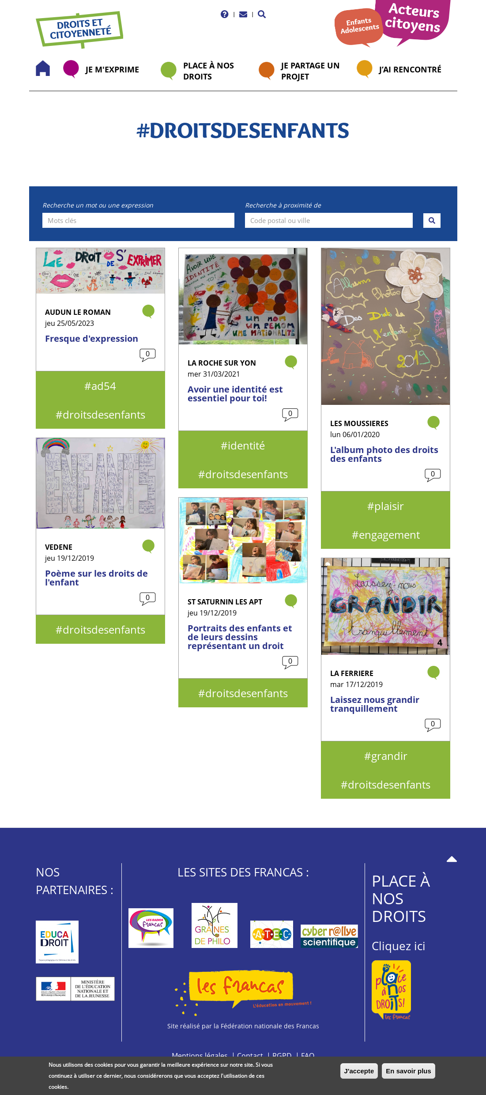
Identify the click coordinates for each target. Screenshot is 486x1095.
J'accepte (359, 1073)
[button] (262, 14)
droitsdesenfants (104, 414)
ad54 (103, 385)
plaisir (389, 505)
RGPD (282, 1056)
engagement (389, 534)
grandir (389, 755)
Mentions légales (200, 1056)
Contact (250, 1056)
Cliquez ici (399, 946)
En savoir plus (408, 1073)
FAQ (307, 1056)
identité (246, 445)
